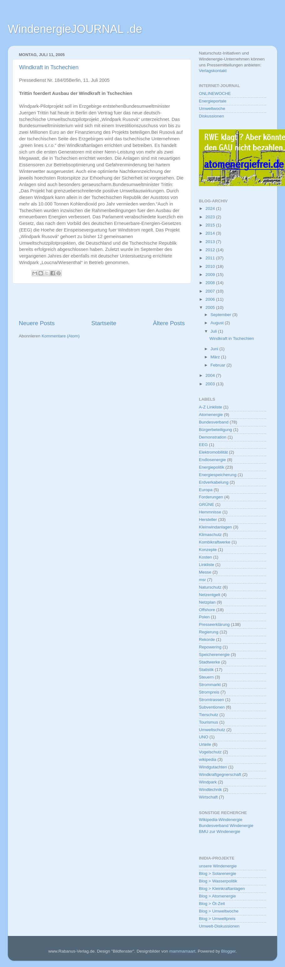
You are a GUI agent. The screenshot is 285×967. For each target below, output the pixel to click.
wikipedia (207, 759)
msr (202, 579)
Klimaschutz (210, 534)
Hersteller (208, 519)
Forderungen (211, 497)
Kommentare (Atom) (61, 336)
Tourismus (208, 722)
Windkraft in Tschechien (49, 67)
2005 (210, 307)
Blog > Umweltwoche (218, 911)
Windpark (208, 782)
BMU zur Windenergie (219, 831)
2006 (210, 299)
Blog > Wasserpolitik (218, 881)
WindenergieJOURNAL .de (75, 29)
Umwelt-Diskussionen (219, 926)
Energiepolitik (211, 467)
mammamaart (182, 951)
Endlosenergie (212, 459)
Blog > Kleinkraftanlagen (222, 888)
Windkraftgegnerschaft (220, 774)
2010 (210, 266)
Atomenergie (211, 414)
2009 (210, 274)
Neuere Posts (36, 323)
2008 (210, 282)
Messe (205, 572)
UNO (203, 737)
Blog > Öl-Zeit (212, 903)
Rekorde (207, 639)
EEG (203, 444)
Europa (206, 489)
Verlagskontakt (213, 70)
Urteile (205, 744)
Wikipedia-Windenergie (220, 819)
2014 (210, 233)
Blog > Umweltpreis (217, 918)
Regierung (208, 632)
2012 (210, 249)
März (215, 357)
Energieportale (212, 101)
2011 (210, 258)
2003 (210, 384)
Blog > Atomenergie (217, 896)
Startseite (103, 323)
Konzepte (208, 549)
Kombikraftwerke (215, 542)
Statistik (206, 669)
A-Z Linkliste (210, 407)
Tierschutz (208, 714)
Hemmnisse (210, 512)
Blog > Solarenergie (217, 873)
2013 (210, 241)
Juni (215, 348)
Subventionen (212, 707)
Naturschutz (210, 587)
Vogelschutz (210, 752)
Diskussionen (211, 116)
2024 (210, 208)
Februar (218, 365)
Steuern (206, 677)
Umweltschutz (212, 729)
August (217, 322)
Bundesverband (214, 422)
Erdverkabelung (214, 482)
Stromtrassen (211, 699)
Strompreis (209, 692)
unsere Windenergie (218, 866)
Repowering (210, 647)
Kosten (205, 557)
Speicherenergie (214, 654)
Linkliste (206, 564)
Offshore (207, 609)
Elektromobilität (213, 452)
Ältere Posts (169, 323)
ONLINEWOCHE (215, 93)
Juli (214, 331)
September (221, 314)
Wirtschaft (208, 797)
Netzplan (207, 602)
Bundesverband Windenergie (226, 825)
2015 (210, 225)
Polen (204, 617)
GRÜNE (206, 504)
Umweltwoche (212, 108)
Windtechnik (210, 789)
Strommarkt (210, 684)
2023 (210, 217)
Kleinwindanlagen (215, 527)
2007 (210, 291)
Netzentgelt (209, 594)
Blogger (228, 951)
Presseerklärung (214, 624)
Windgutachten (213, 767)
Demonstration (212, 437)
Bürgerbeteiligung (215, 429)
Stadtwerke (209, 662)
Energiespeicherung (217, 474)
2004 (210, 375)
